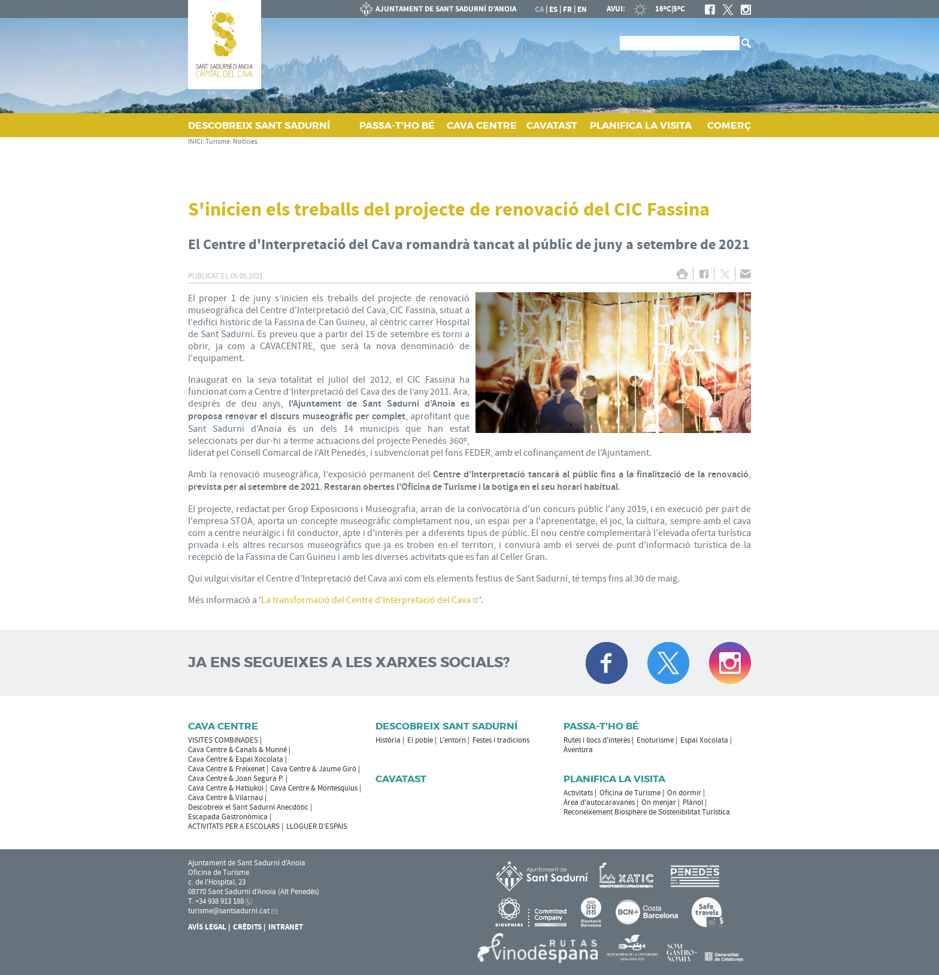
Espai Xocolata (704, 740)
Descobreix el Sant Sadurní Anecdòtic (248, 807)
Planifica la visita (614, 779)
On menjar (658, 802)
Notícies (245, 141)
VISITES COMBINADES (223, 740)
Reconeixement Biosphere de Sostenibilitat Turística (647, 812)
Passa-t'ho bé (601, 726)
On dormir (684, 793)
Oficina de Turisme (630, 793)
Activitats (578, 793)
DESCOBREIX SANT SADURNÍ (259, 125)
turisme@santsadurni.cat (228, 911)
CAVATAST (551, 125)
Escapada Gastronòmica (228, 817)
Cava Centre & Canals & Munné (237, 750)
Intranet (285, 927)
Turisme (217, 141)
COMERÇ (729, 125)
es (553, 9)
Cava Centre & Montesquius (314, 788)
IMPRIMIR (682, 274)
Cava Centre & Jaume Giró (313, 769)
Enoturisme (655, 740)
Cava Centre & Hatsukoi (225, 788)
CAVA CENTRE (482, 125)
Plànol (693, 802)
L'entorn (453, 740)
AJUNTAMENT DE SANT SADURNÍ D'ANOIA (438, 9)
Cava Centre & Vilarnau (225, 798)
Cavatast (400, 779)
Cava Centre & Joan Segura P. (236, 778)
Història (388, 740)
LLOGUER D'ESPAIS (316, 826)
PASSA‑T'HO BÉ (397, 125)
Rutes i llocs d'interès (597, 740)
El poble (420, 740)
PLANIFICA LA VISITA (641, 125)
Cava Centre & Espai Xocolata (235, 759)
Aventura (578, 750)
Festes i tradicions (500, 740)
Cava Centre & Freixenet (226, 769)
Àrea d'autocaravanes (599, 802)
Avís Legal (207, 927)
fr (567, 9)
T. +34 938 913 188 (216, 901)
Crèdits (247, 927)
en (582, 9)
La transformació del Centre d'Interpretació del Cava (366, 600)
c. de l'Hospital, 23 (217, 882)
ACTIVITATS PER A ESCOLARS (234, 826)
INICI (195, 141)
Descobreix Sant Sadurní (446, 726)
